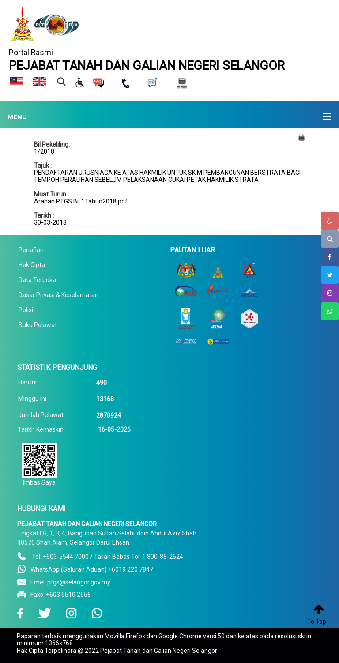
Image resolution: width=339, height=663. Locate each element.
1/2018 (44, 151)
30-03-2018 (50, 222)
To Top (316, 621)
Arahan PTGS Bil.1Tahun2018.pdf (81, 201)
